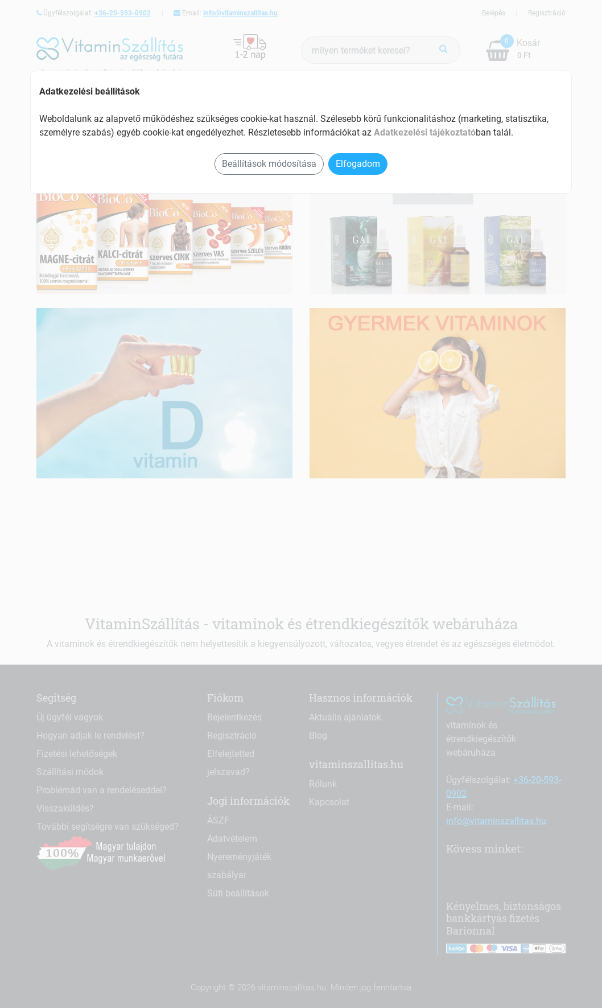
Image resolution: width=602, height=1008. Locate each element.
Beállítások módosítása (269, 163)
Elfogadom (358, 163)
